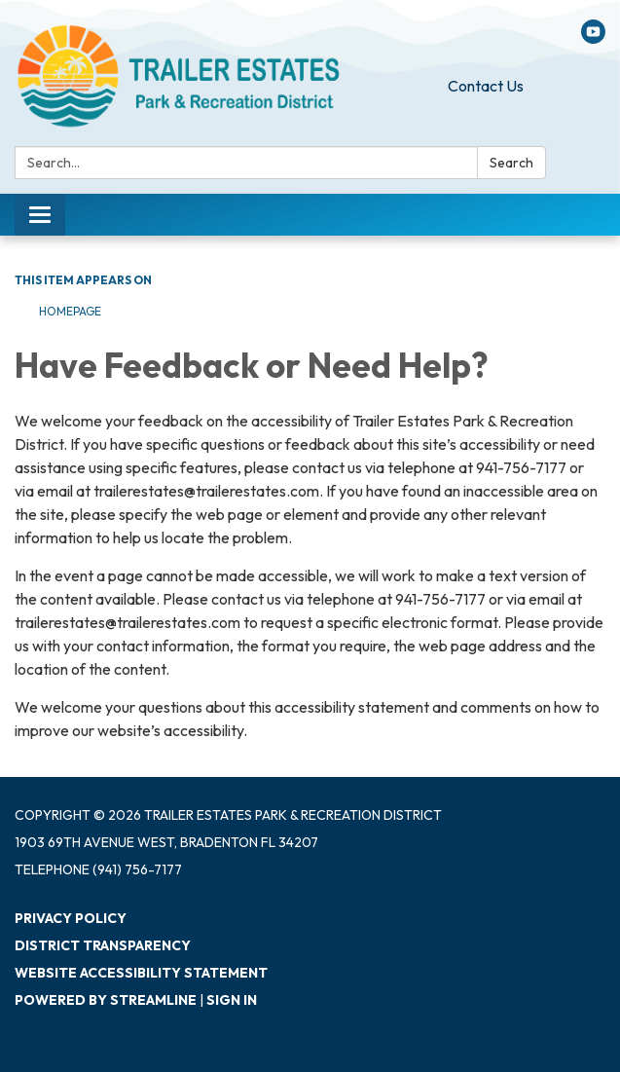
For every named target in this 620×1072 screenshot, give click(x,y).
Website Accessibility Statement (141, 972)
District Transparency (103, 945)
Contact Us (486, 85)
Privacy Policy (71, 918)
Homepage (70, 311)
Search (511, 162)
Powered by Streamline (106, 1000)
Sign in (231, 1000)
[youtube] (593, 38)
